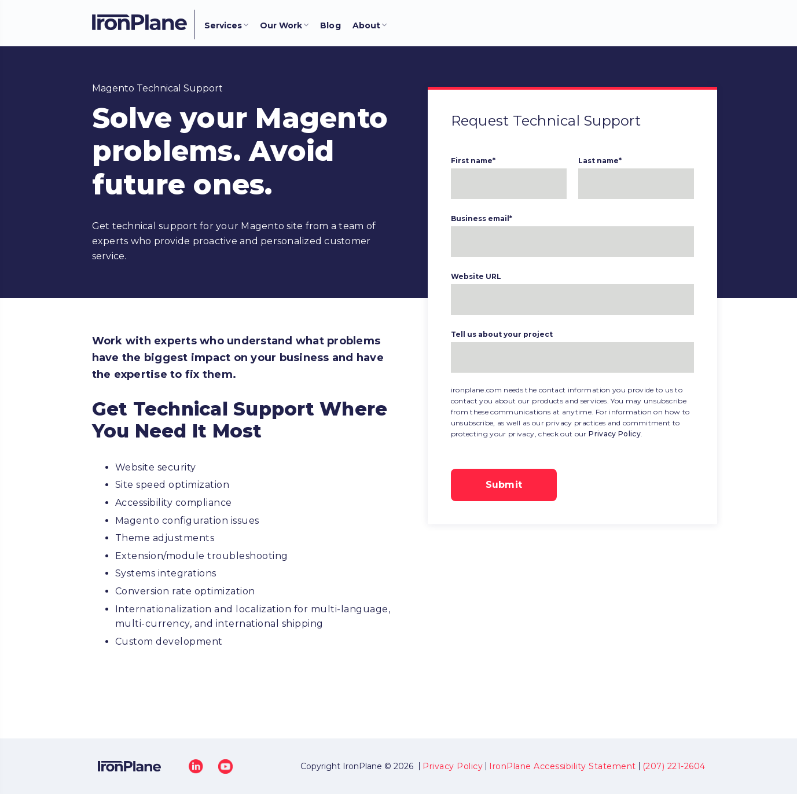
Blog (330, 25)
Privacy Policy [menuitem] (453, 766)
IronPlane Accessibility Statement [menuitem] (562, 766)
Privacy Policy (615, 433)
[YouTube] (225, 765)
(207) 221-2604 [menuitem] (674, 766)
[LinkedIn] (196, 765)
